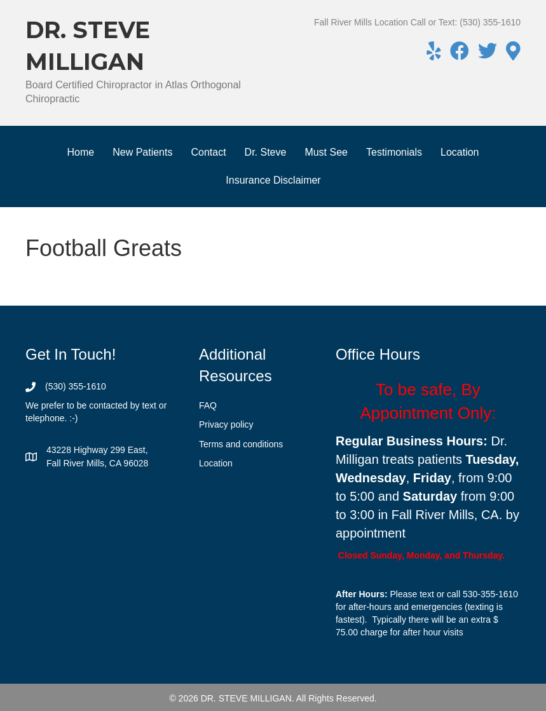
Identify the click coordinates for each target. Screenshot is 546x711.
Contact (208, 152)
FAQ (208, 405)
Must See (326, 152)
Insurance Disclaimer (273, 180)
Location (459, 152)
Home (80, 152)
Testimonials (394, 152)
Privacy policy (226, 424)
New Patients (142, 152)
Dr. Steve (266, 152)
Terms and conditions (241, 444)
